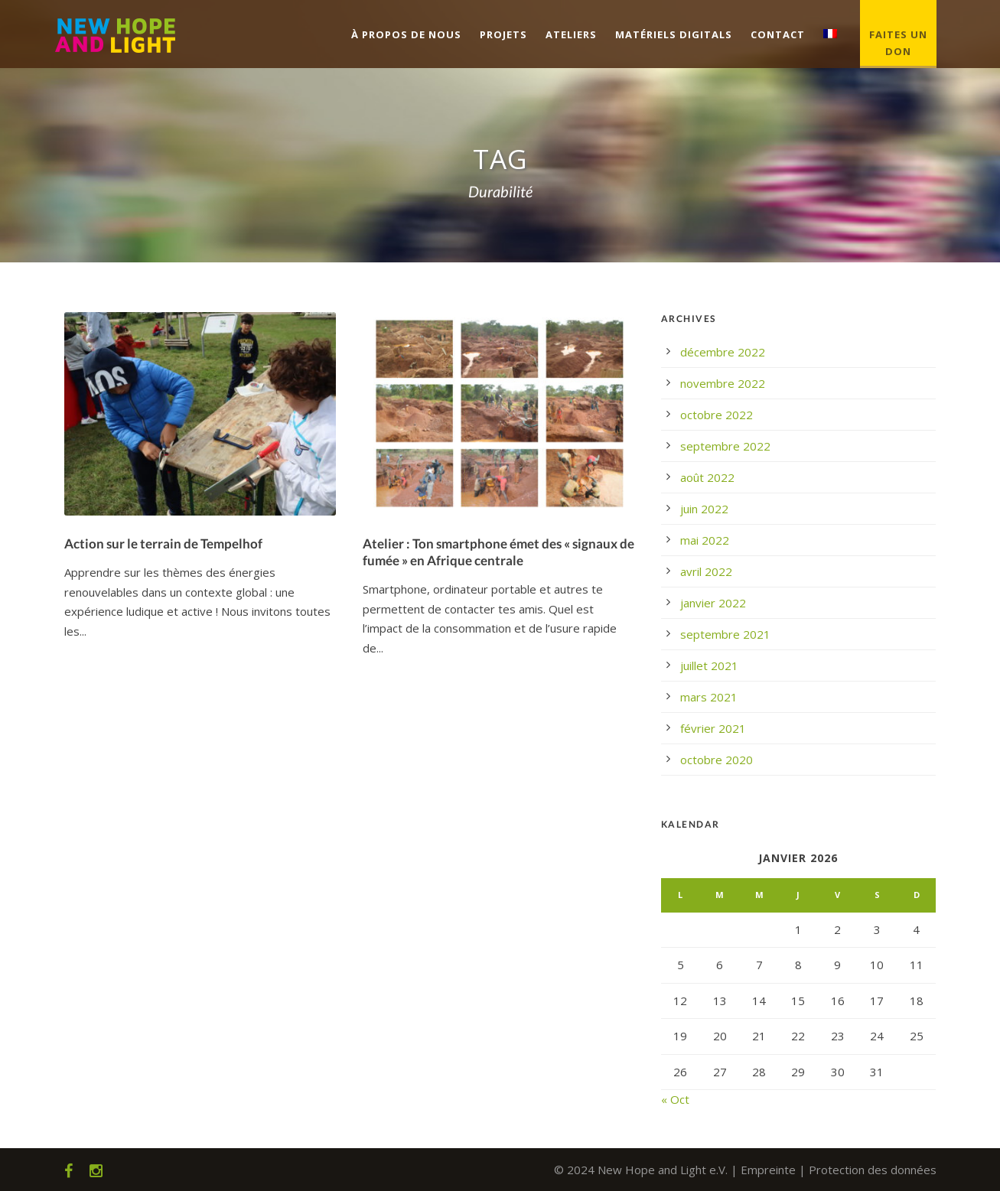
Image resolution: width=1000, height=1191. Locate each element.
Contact (778, 34)
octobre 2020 (716, 759)
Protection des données (872, 1169)
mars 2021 (709, 697)
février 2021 (713, 728)
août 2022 (707, 477)
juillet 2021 (709, 665)
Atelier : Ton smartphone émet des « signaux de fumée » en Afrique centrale (498, 551)
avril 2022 (706, 571)
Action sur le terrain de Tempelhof (163, 543)
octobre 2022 (716, 414)
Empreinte (768, 1169)
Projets (503, 34)
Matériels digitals (673, 34)
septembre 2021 (725, 634)
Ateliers (571, 34)
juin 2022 (704, 508)
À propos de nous (406, 34)
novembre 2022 (722, 383)
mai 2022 (704, 540)
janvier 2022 (713, 602)
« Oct (675, 1099)
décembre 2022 (722, 352)
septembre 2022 (725, 446)
